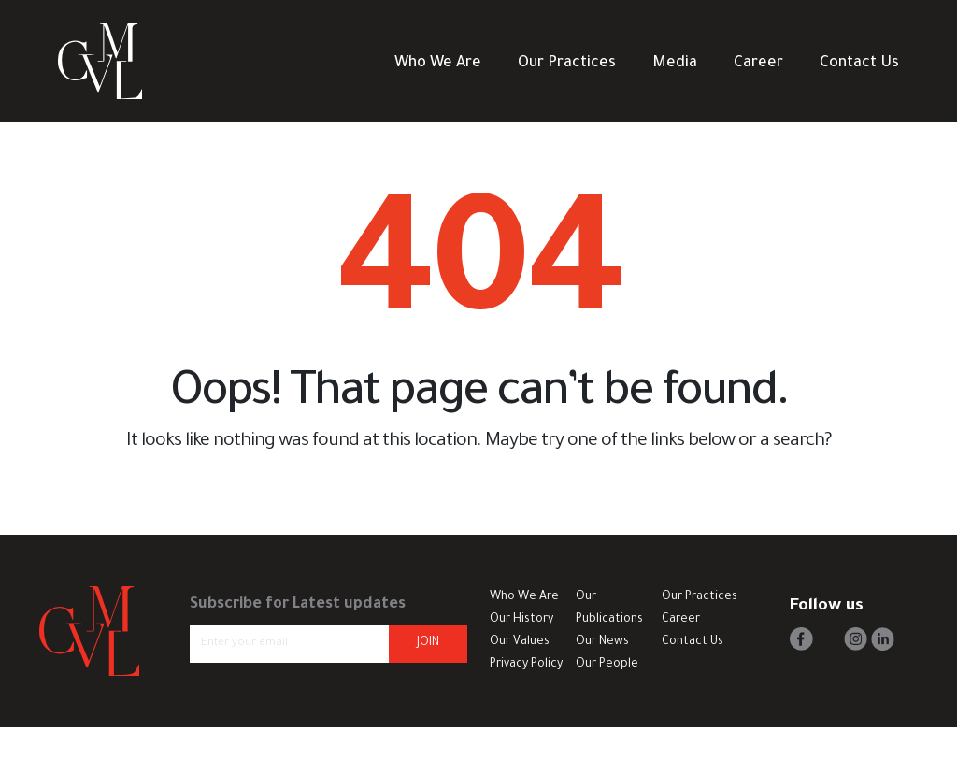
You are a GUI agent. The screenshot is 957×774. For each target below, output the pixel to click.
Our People (607, 664)
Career (758, 63)
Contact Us (859, 64)
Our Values (520, 642)
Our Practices (567, 63)
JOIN (428, 643)
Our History (521, 619)
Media (674, 63)
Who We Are (437, 63)
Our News (602, 642)
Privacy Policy (526, 664)
